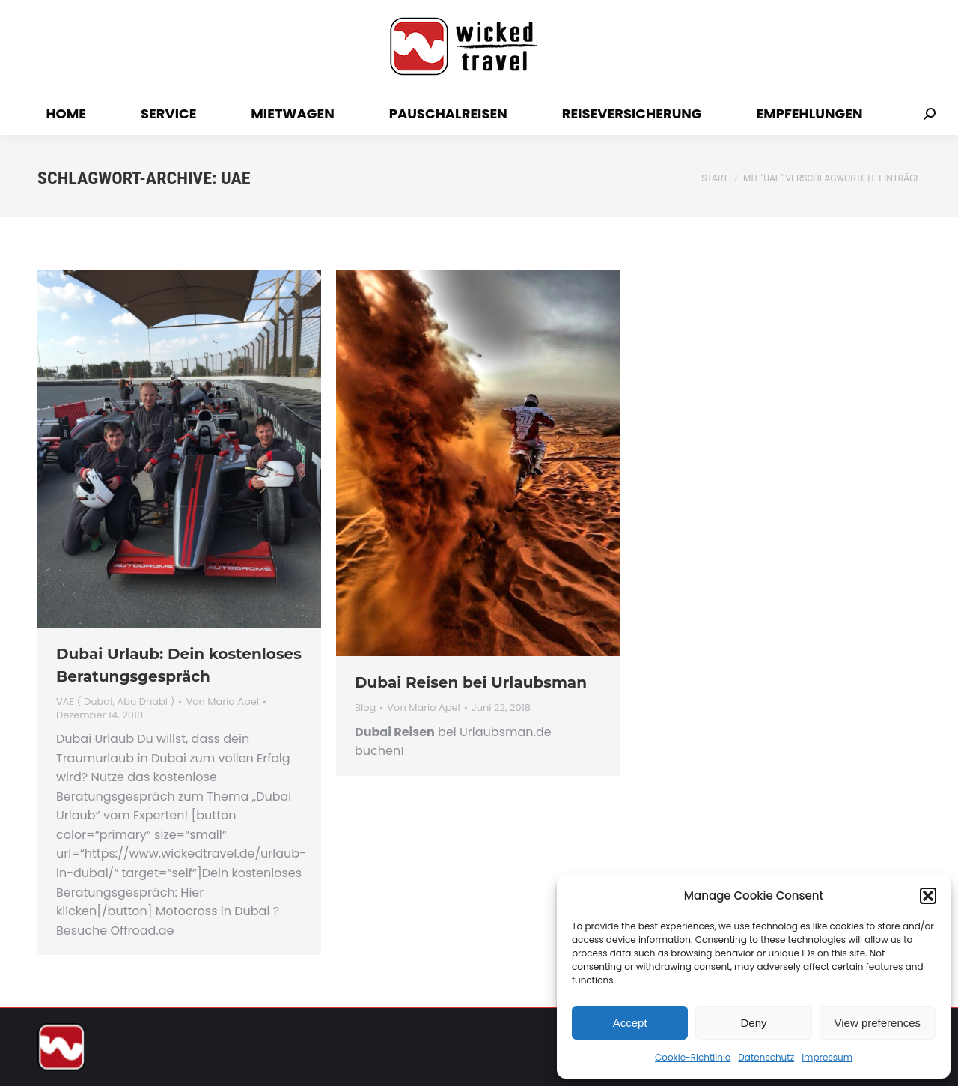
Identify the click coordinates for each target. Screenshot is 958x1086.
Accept (630, 1022)
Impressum (827, 1057)
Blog (365, 707)
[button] (928, 895)
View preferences (878, 1022)
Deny (753, 1022)
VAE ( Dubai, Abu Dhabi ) (115, 701)
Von (222, 702)
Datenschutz (766, 1057)
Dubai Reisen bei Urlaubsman (471, 682)
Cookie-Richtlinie (692, 1057)
